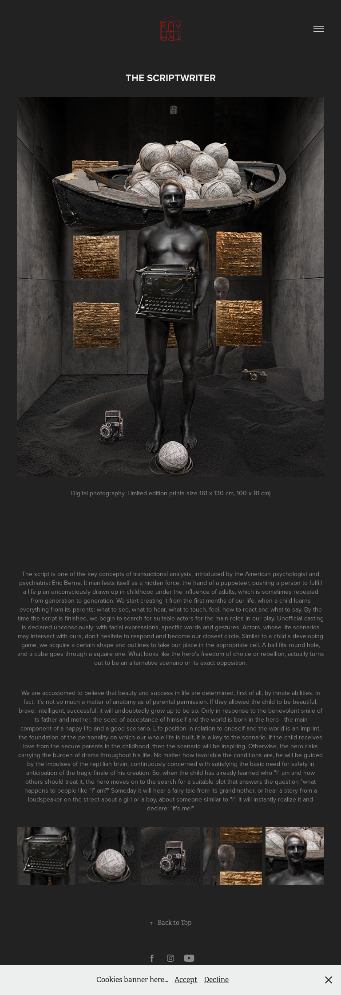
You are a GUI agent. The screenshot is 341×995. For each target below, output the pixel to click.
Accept (186, 979)
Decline (216, 979)
